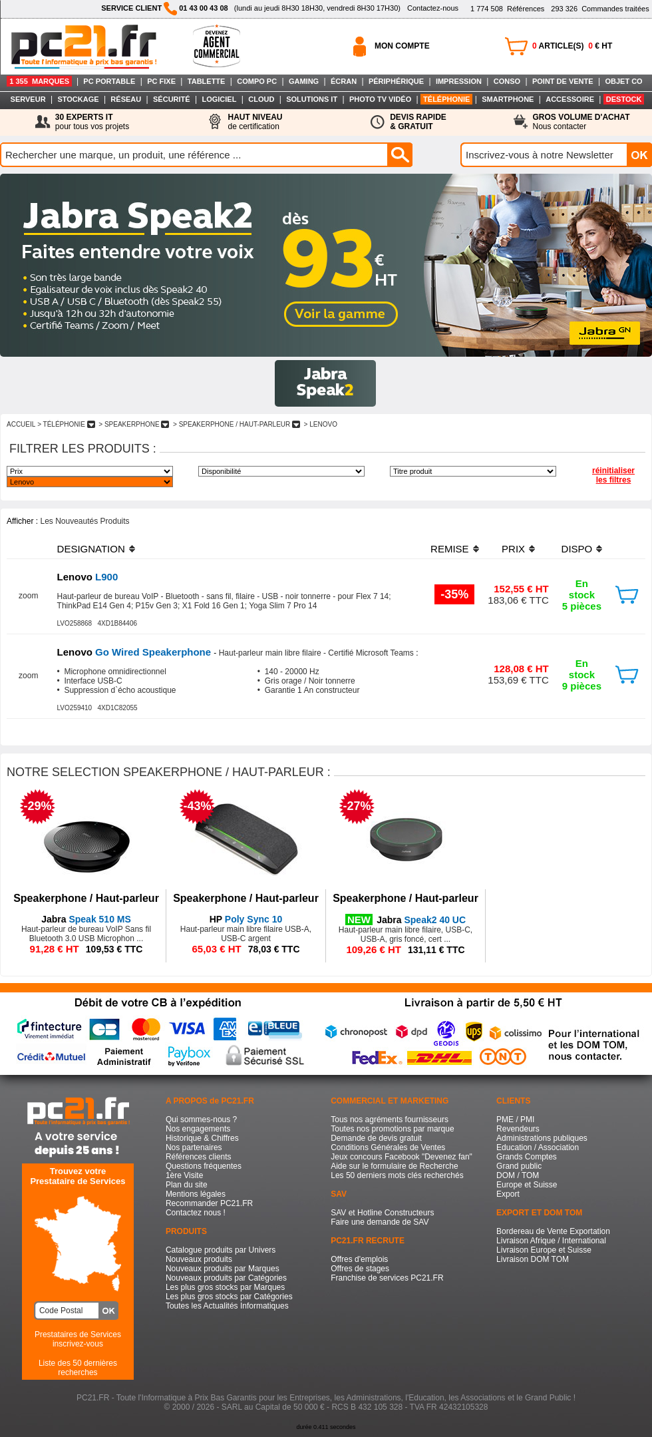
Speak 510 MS (86, 919)
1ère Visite (184, 1175)
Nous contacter (581, 121)
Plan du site (187, 1184)
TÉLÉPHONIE (446, 99)
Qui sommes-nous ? (201, 1119)
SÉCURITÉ (171, 99)
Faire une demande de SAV (379, 1222)
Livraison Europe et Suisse (543, 1250)
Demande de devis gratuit (376, 1138)
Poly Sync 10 (246, 919)
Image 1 (325, 383)
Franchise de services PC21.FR (387, 1278)
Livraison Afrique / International (551, 1240)
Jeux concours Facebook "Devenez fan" (401, 1156)
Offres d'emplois (359, 1259)
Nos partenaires (194, 1147)
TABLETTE (207, 81)
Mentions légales (196, 1194)
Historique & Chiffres (202, 1138)
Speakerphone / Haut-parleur (86, 898)
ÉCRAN (344, 81)
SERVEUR (28, 99)
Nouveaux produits (199, 1259)
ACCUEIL (21, 424)
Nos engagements (198, 1128)
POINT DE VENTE (562, 81)
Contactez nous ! (196, 1212)
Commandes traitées (600, 9)
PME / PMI (515, 1119)
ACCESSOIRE (570, 99)
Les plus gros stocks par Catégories (229, 1296)
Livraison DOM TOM (532, 1259)
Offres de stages (360, 1268)
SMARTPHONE (508, 99)
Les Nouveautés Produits (84, 521)
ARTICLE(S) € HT (572, 46)
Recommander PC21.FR (209, 1203)
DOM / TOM (517, 1175)
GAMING (304, 81)
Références (507, 9)
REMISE (449, 548)
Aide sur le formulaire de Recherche (394, 1166)
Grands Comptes (526, 1156)
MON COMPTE (402, 46)
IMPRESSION (459, 81)
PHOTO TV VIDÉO (380, 99)
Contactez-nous (432, 8)
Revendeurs (518, 1128)
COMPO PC (257, 81)
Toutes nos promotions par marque (392, 1128)
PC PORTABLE (109, 81)
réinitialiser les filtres (613, 475)
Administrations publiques (541, 1138)
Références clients (199, 1156)
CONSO (507, 81)
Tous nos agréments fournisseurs (389, 1119)
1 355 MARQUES (39, 81)
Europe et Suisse (526, 1184)
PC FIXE (161, 81)
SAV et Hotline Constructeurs (382, 1212)
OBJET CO (623, 81)
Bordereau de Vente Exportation (553, 1231)
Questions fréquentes (204, 1166)
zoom (28, 595)
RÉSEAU (125, 99)
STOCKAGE (77, 99)
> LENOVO (320, 424)
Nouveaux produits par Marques (222, 1268)
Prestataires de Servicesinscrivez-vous (78, 1339)
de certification (255, 121)
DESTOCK (624, 99)
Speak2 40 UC (421, 920)
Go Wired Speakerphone (135, 652)
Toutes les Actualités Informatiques (227, 1306)
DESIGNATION (91, 548)
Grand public (519, 1166)
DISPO (577, 548)
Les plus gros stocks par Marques (225, 1287)
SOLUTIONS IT (311, 99)
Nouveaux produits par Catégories (226, 1278)
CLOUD (261, 99)
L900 (87, 576)
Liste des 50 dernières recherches (78, 1367)
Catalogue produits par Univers (220, 1250)
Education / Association (537, 1147)
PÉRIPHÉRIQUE (396, 81)
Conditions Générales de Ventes (388, 1147)
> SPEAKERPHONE (133, 424)
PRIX (513, 548)
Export (508, 1194)
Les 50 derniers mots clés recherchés (397, 1175)
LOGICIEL (219, 99)
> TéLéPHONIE (65, 424)
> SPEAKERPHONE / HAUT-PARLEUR (236, 424)
